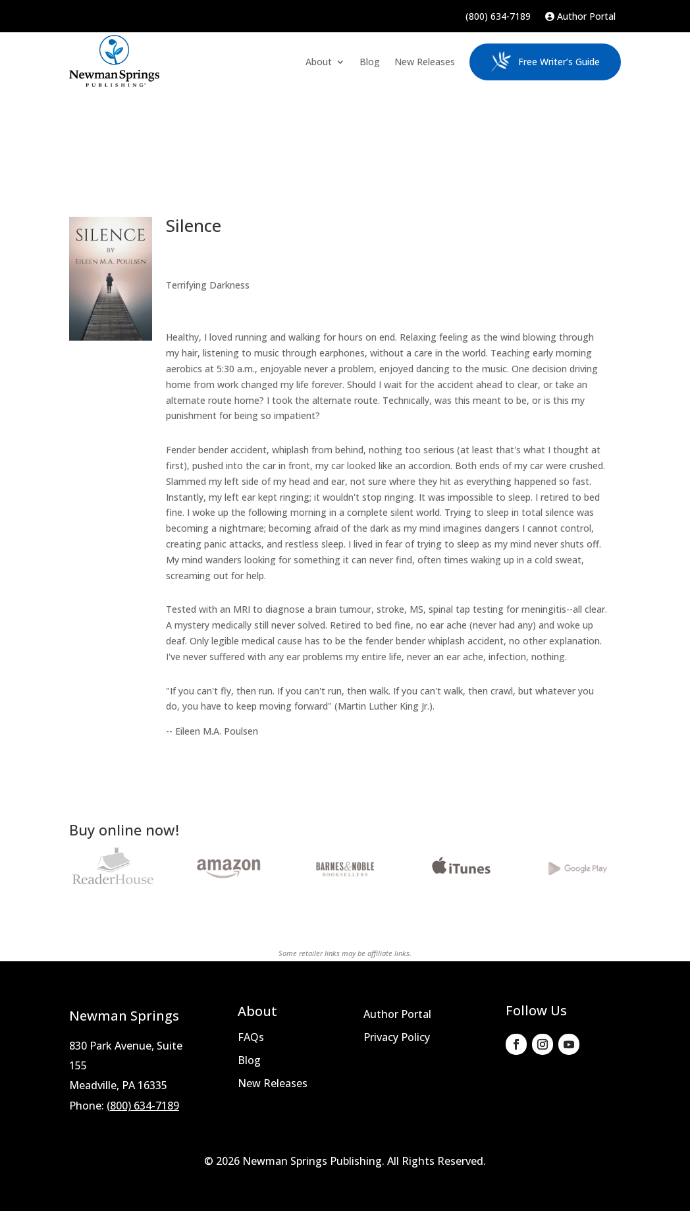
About (318, 61)
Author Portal (580, 17)
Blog (369, 61)
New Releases (424, 61)
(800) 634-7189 (498, 17)
